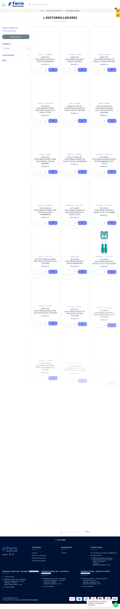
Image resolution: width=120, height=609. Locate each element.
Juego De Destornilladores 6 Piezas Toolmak (74, 59)
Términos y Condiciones (39, 555)
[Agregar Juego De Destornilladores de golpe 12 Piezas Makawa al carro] (111, 70)
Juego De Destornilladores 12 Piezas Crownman (45, 59)
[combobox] (73, 4)
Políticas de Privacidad (39, 561)
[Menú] (3, 4)
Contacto (34, 553)
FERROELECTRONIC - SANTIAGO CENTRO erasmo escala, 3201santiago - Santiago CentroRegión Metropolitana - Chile (94, 581)
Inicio (42, 10)
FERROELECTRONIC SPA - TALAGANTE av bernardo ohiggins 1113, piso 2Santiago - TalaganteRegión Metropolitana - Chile (53, 581)
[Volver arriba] (60, 540)
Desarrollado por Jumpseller (30, 600)
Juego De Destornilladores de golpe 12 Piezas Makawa (104, 59)
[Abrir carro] (118, 11)
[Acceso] (118, 15)
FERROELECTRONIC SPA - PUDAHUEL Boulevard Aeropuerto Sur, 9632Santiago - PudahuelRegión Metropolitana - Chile (14, 581)
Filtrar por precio (15, 55)
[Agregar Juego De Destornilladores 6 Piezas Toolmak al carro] (82, 70)
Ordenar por (6, 44)
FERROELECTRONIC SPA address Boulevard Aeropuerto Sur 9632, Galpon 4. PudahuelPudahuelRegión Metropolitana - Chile (102, 561)
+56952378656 (8, 577)
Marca (15, 60)
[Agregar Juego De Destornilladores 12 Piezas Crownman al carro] (53, 70)
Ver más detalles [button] (8, 587)
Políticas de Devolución (39, 558)
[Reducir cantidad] (34, 70)
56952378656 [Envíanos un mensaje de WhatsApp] (96, 555)
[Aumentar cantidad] (45, 70)
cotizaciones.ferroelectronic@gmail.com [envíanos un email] (104, 553)
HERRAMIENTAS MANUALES (54, 10)
